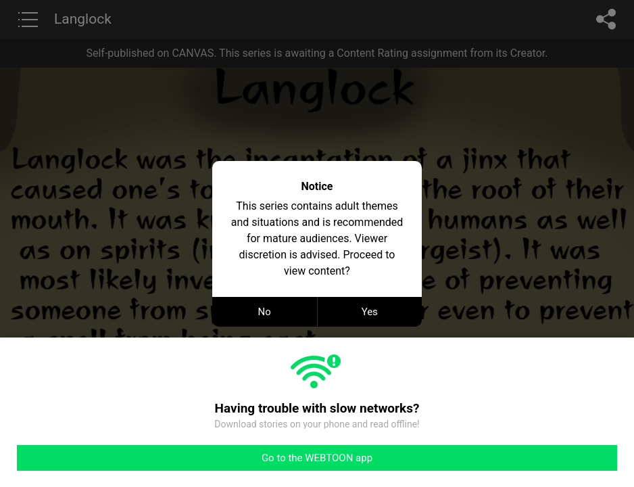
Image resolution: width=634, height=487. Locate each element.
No (264, 312)
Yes (370, 312)
